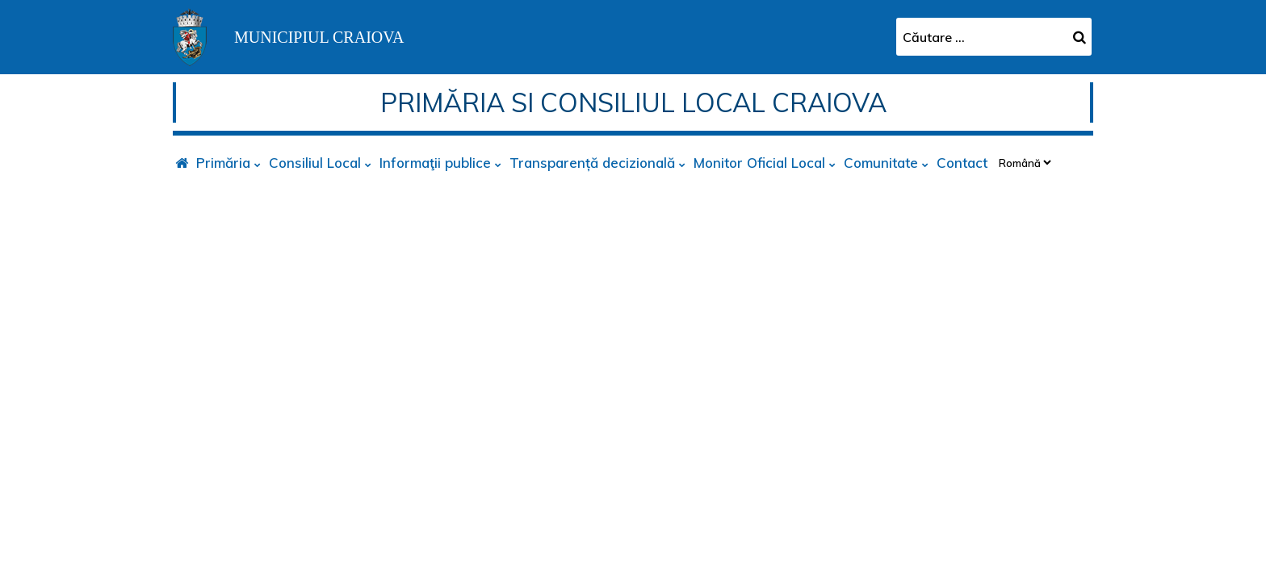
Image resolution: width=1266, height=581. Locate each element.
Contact (962, 162)
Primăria (223, 162)
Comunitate (881, 162)
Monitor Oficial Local (759, 162)
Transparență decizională (592, 162)
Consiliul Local (315, 162)
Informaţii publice (435, 162)
